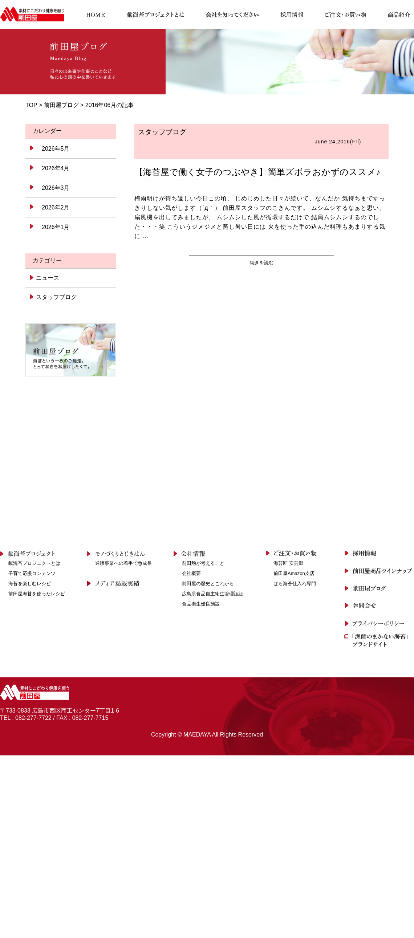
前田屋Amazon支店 (293, 573)
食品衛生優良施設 (201, 604)
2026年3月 (56, 188)
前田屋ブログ (61, 105)
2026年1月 (56, 227)
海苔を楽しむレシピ (29, 583)
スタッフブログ (56, 297)
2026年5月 (56, 149)
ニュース (47, 278)
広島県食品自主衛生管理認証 (212, 593)
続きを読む (261, 262)
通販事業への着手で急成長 (123, 563)
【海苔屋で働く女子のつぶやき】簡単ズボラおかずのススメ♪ (257, 172)
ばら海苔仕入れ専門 (294, 583)
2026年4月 (56, 168)
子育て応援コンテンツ (32, 573)
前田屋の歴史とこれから (208, 583)
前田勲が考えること (203, 563)
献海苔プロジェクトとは (34, 563)
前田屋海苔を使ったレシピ (36, 593)
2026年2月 (56, 207)
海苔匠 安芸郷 (288, 563)
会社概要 (191, 573)
